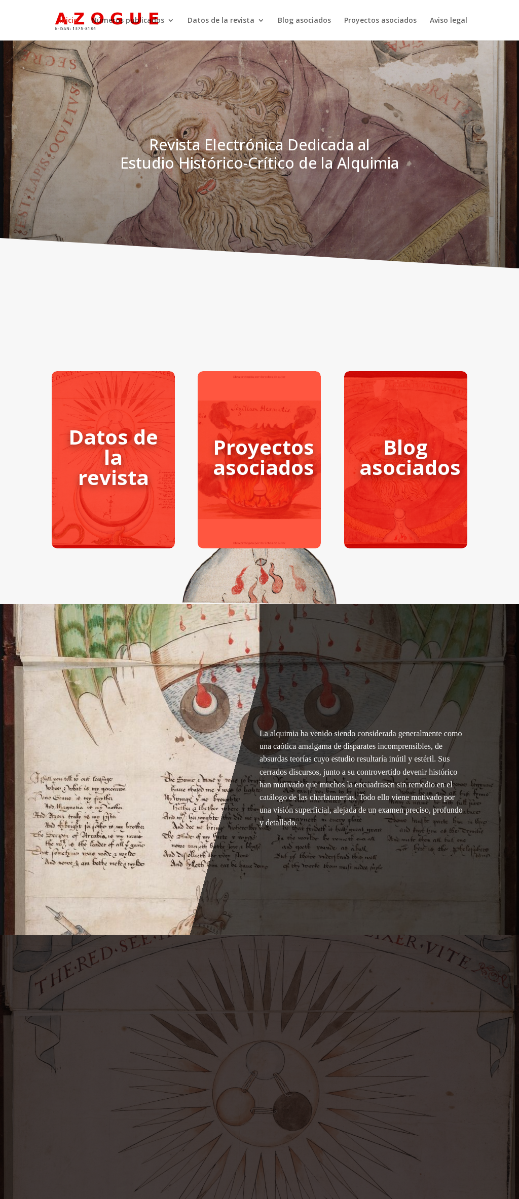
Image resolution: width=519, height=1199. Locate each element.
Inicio (68, 21)
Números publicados (127, 21)
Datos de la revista (221, 21)
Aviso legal (448, 21)
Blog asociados (304, 21)
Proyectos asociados (380, 21)
